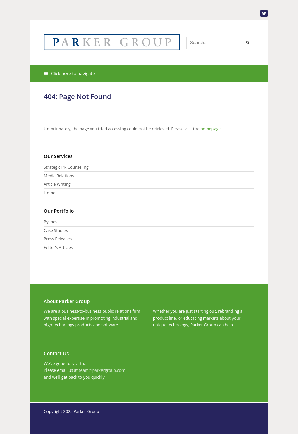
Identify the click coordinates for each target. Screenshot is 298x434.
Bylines (50, 222)
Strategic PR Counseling (66, 167)
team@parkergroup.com (102, 370)
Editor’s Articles (58, 247)
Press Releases (58, 239)
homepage (210, 129)
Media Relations (59, 176)
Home (49, 193)
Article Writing (57, 184)
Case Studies (56, 230)
